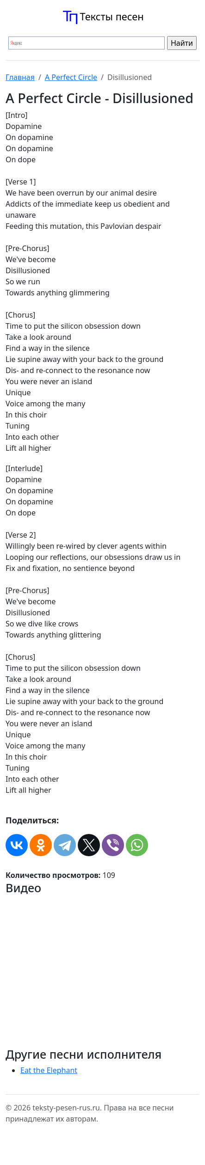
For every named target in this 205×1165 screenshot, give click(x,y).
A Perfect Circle (71, 77)
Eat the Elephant (48, 1070)
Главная (20, 77)
